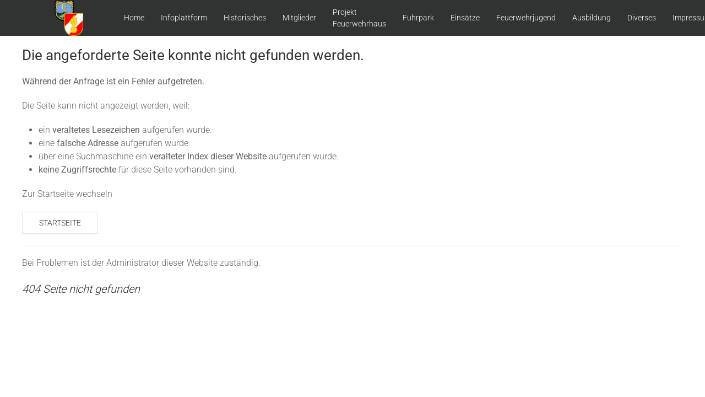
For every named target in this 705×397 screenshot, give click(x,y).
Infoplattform (184, 17)
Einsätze (465, 17)
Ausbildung (591, 17)
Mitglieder (299, 17)
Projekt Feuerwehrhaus (359, 18)
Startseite (60, 222)
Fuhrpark (418, 17)
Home (134, 17)
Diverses (641, 17)
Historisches (245, 17)
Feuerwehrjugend (526, 17)
